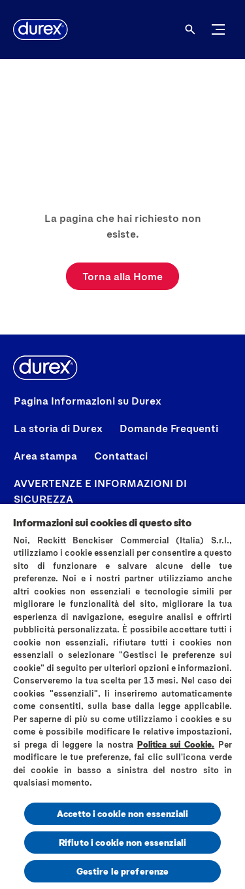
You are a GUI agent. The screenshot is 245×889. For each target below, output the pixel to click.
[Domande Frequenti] (169, 428)
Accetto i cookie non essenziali (122, 813)
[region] (122, 696)
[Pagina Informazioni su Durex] (87, 400)
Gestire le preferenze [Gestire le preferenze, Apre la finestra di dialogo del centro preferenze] (122, 871)
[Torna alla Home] (122, 276)
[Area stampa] (45, 455)
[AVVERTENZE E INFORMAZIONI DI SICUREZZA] (122, 491)
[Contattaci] (120, 455)
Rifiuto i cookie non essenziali (122, 842)
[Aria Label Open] (190, 29)
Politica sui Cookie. (176, 744)
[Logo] (40, 29)
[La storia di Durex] (58, 428)
